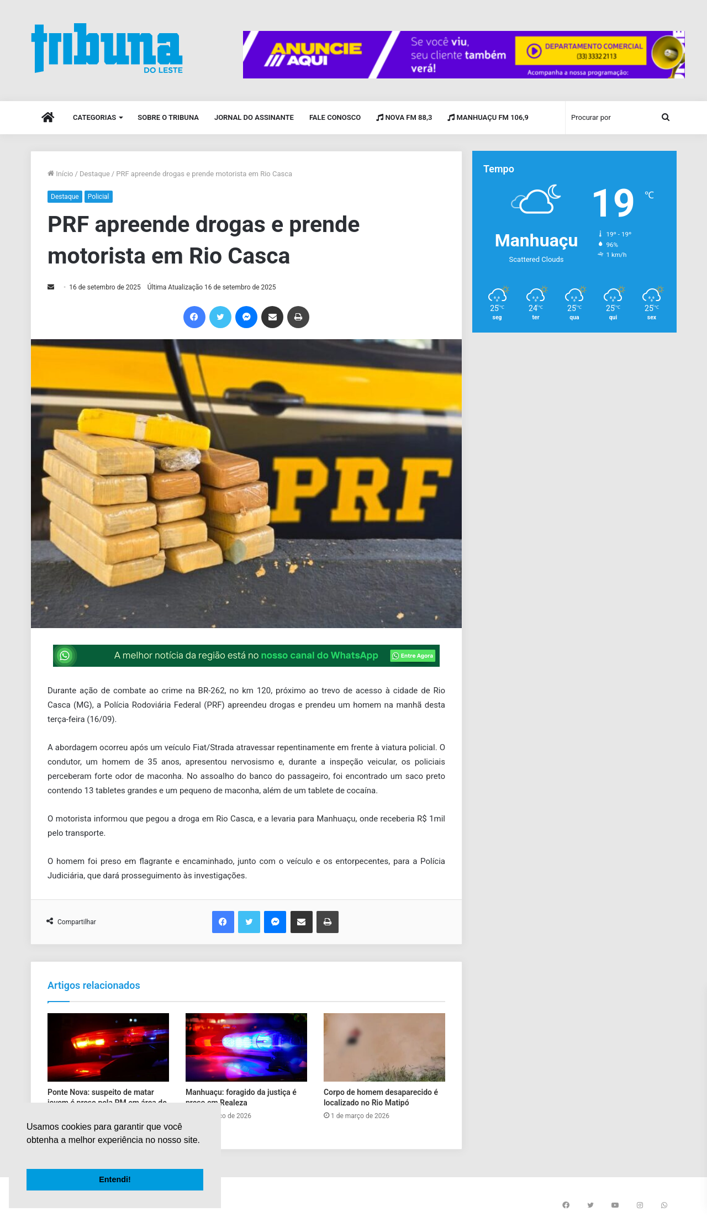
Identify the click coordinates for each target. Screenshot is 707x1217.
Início (60, 174)
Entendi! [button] (115, 1179)
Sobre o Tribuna (168, 117)
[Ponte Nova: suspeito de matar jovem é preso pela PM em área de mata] (108, 1047)
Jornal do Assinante (254, 117)
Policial (98, 197)
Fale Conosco (335, 117)
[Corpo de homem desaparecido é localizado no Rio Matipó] (384, 1047)
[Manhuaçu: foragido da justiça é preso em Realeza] (246, 1047)
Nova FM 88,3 (404, 117)
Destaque (95, 174)
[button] (28, 1154)
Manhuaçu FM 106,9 (488, 117)
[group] (464, 54)
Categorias (94, 117)
